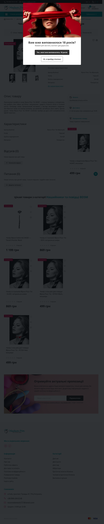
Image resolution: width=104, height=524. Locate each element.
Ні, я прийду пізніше (52, 59)
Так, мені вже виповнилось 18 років (52, 52)
